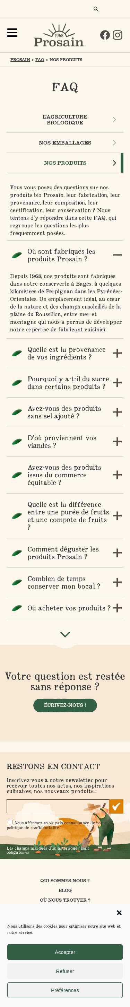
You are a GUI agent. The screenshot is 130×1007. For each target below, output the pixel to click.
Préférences (65, 990)
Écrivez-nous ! (65, 705)
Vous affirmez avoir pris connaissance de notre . (56, 825)
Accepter (65, 952)
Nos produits (65, 163)
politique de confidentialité (33, 827)
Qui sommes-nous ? (65, 880)
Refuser (65, 971)
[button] (119, 912)
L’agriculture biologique (65, 120)
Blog (65, 890)
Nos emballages (65, 143)
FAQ (39, 59)
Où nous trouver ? (65, 900)
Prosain (20, 59)
